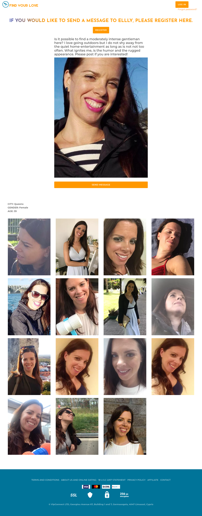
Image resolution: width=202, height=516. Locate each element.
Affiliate (152, 480)
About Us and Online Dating (78, 480)
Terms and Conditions (45, 480)
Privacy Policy (136, 480)
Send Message (101, 184)
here (185, 21)
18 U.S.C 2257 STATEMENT (111, 480)
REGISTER (101, 30)
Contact (165, 480)
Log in (182, 4)
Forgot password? (187, 9)
